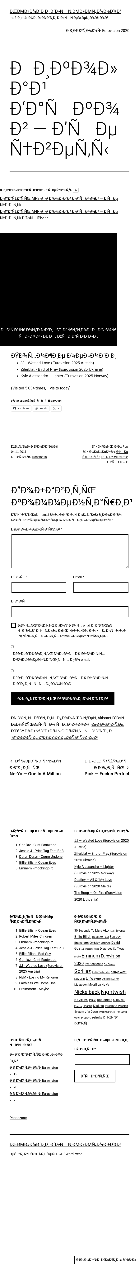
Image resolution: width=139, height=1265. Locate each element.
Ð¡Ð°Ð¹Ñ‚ (18, 601)
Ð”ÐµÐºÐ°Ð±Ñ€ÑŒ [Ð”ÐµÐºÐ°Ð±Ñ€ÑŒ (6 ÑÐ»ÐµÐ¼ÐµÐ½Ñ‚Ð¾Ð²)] (91, 1017)
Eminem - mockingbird (36, 868)
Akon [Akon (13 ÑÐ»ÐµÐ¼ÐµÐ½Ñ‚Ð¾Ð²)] (107, 930)
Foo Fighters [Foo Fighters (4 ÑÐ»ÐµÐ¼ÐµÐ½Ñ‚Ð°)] (109, 964)
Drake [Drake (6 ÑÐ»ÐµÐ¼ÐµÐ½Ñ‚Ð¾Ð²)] (77, 956)
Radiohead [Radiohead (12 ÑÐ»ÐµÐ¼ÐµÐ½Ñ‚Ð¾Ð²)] (104, 1000)
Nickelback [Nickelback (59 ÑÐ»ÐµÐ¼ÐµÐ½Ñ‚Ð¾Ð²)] (87, 992)
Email (78, 577)
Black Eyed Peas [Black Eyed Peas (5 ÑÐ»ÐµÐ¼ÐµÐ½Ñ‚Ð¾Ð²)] (100, 937)
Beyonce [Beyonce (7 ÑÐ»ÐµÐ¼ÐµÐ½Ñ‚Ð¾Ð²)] (120, 930)
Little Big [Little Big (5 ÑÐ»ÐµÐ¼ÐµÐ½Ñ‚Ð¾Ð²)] (106, 979)
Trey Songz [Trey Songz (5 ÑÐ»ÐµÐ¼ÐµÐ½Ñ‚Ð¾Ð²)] (121, 1011)
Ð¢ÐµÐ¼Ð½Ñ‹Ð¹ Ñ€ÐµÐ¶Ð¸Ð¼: (106, 1260)
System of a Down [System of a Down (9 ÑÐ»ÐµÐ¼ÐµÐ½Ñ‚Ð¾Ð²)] (86, 1011)
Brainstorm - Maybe (34, 989)
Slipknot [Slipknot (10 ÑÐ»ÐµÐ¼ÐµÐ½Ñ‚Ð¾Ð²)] (98, 1006)
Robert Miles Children (35, 936)
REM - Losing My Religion (38, 977)
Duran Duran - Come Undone (41, 856)
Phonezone (18, 1118)
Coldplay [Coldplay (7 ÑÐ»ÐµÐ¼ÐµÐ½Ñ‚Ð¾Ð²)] (95, 942)
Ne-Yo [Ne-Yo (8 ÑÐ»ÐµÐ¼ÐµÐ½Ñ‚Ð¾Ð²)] (105, 984)
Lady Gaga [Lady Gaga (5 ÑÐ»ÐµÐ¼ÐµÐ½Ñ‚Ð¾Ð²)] (79, 979)
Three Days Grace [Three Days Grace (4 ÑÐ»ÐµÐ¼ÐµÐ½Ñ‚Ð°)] (107, 1012)
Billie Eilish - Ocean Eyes (37, 862)
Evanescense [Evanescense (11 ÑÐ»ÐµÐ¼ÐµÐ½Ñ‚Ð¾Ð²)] (94, 964)
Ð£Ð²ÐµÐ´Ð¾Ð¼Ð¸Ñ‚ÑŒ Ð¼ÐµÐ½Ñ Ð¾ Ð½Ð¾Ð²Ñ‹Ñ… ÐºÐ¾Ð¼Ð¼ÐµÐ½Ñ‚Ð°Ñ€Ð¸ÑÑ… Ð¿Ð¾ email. (59, 657)
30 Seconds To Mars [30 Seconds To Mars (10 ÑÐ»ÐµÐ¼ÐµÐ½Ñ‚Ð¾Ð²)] (88, 930)
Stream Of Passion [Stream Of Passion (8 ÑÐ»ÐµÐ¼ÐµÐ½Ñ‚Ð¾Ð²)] (116, 1006)
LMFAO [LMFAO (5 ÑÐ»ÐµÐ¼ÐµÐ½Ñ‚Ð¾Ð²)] (115, 979)
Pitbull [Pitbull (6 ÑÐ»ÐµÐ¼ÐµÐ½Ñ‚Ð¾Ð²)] (92, 1000)
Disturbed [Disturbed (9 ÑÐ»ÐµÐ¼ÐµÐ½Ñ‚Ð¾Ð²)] (106, 948)
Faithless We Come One (37, 983)
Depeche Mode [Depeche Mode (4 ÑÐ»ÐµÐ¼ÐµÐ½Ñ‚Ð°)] (92, 949)
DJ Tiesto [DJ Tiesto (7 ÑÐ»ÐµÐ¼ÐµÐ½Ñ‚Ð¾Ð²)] (118, 948)
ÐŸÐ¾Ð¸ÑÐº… (86, 1049)
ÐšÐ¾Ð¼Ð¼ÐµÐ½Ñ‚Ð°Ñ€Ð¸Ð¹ (37, 529)
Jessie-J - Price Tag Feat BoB (41, 851)
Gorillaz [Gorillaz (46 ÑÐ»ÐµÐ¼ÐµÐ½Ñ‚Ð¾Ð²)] (82, 971)
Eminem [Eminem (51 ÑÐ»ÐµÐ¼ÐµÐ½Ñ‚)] (90, 956)
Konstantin (39, 457)
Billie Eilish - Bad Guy (35, 954)
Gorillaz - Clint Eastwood (38, 845)
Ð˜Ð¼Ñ (19, 577)
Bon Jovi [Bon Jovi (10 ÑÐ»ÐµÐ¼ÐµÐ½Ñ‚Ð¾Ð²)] (115, 937)
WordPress (74, 1154)
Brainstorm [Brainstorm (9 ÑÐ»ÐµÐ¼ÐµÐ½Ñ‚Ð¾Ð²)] (81, 942)
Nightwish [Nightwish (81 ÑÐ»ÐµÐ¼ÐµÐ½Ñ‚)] (113, 992)
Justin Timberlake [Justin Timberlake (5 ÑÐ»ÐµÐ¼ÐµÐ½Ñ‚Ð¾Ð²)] (101, 972)
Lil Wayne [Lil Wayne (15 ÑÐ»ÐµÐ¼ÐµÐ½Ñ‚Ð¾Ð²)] (93, 978)
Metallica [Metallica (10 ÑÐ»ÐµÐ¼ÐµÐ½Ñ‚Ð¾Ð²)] (94, 984)
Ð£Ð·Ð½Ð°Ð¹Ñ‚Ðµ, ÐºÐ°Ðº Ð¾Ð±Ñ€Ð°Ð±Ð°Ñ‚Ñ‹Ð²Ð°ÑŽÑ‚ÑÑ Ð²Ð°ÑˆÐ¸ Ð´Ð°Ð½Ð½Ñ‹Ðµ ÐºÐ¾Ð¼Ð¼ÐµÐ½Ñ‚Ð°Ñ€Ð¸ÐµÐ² (67, 730)
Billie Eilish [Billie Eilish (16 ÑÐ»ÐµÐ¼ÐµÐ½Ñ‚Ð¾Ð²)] (82, 936)
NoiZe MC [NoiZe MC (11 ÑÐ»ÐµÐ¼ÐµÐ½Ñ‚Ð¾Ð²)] (81, 1000)
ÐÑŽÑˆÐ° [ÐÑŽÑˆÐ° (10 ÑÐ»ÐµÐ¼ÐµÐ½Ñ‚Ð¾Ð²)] (110, 1017)
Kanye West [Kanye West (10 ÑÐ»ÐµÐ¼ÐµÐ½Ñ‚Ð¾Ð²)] (119, 972)
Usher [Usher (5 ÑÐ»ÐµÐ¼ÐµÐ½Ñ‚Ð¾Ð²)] (77, 1017)
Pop (125, 446)
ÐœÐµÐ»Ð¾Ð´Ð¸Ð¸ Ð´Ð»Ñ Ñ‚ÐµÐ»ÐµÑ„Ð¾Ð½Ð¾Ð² (65, 11)
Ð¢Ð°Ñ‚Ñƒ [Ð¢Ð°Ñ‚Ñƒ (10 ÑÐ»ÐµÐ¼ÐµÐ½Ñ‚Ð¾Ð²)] (80, 1023)
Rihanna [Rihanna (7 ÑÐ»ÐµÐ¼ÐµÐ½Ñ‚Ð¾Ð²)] (87, 1005)
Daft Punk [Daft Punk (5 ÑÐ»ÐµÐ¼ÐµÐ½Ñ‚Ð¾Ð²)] (105, 943)
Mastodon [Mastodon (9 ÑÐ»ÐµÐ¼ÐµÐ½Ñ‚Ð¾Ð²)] (81, 984)
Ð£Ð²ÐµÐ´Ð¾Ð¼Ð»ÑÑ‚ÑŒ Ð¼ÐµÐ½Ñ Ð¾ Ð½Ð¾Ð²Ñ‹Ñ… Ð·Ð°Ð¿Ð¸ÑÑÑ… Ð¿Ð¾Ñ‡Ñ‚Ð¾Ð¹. (62, 681)
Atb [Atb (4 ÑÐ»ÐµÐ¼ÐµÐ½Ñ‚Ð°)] (112, 931)
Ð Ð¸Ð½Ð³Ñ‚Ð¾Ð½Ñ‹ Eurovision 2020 (97, 30)
